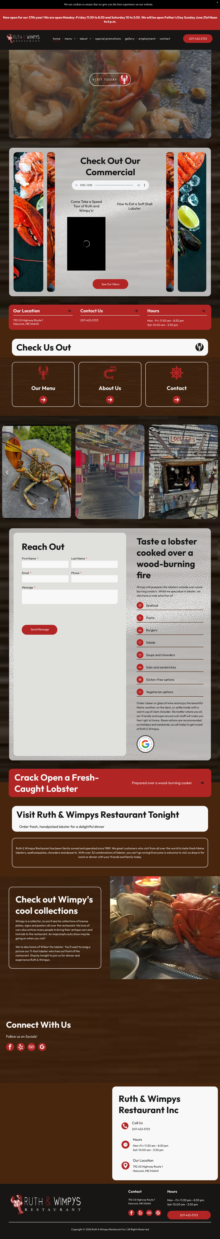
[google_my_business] (42, 1047)
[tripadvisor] (31, 1047)
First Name (30, 561)
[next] (213, 472)
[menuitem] (57, 38)
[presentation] (50, 615)
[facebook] (10, 1047)
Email (27, 575)
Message (29, 589)
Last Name (77, 561)
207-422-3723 (141, 1129)
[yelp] (21, 1047)
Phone (75, 575)
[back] (7, 472)
